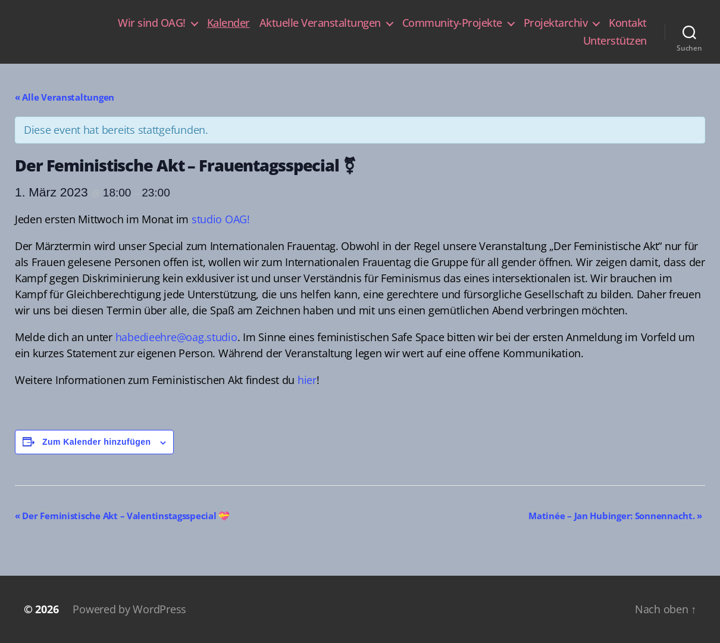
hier (307, 380)
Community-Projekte (452, 23)
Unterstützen (615, 41)
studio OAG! (221, 219)
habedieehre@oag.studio (176, 337)
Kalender (228, 23)
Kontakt (628, 23)
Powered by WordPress (129, 609)
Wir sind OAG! (152, 23)
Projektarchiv (556, 23)
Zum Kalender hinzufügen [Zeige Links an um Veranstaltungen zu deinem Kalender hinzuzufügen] (96, 442)
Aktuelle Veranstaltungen (320, 23)
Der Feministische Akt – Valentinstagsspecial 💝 (122, 516)
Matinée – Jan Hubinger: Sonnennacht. (615, 516)
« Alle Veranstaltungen (64, 97)
